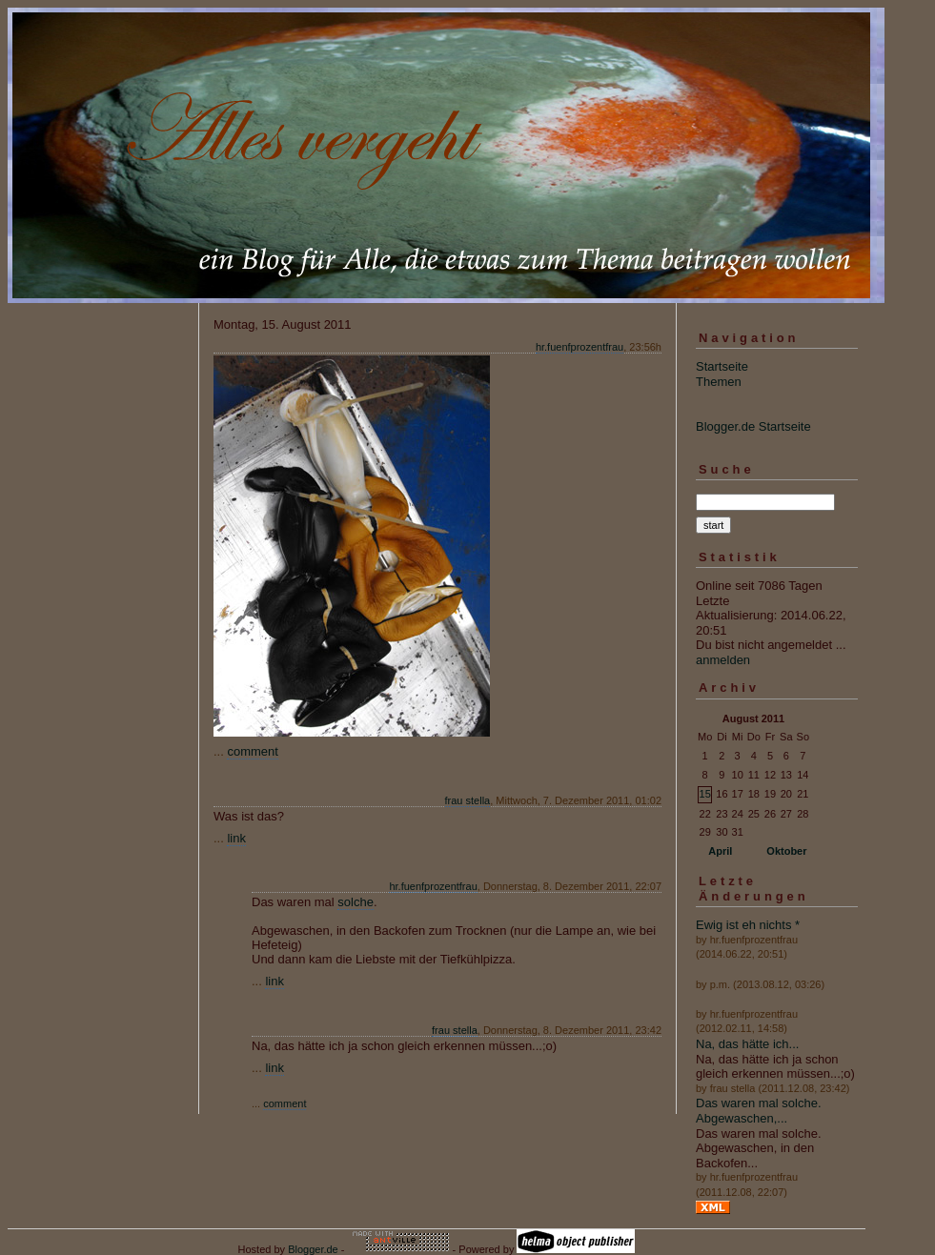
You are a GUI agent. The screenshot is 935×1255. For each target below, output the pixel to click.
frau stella (468, 800)
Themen (719, 381)
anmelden (723, 660)
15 (705, 794)
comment (252, 751)
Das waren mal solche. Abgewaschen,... (759, 1110)
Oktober (786, 851)
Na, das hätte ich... (747, 1044)
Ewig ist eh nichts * (748, 925)
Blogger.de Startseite (753, 426)
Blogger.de (313, 1249)
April (720, 851)
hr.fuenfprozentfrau (579, 347)
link (236, 838)
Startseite (722, 366)
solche (355, 902)
